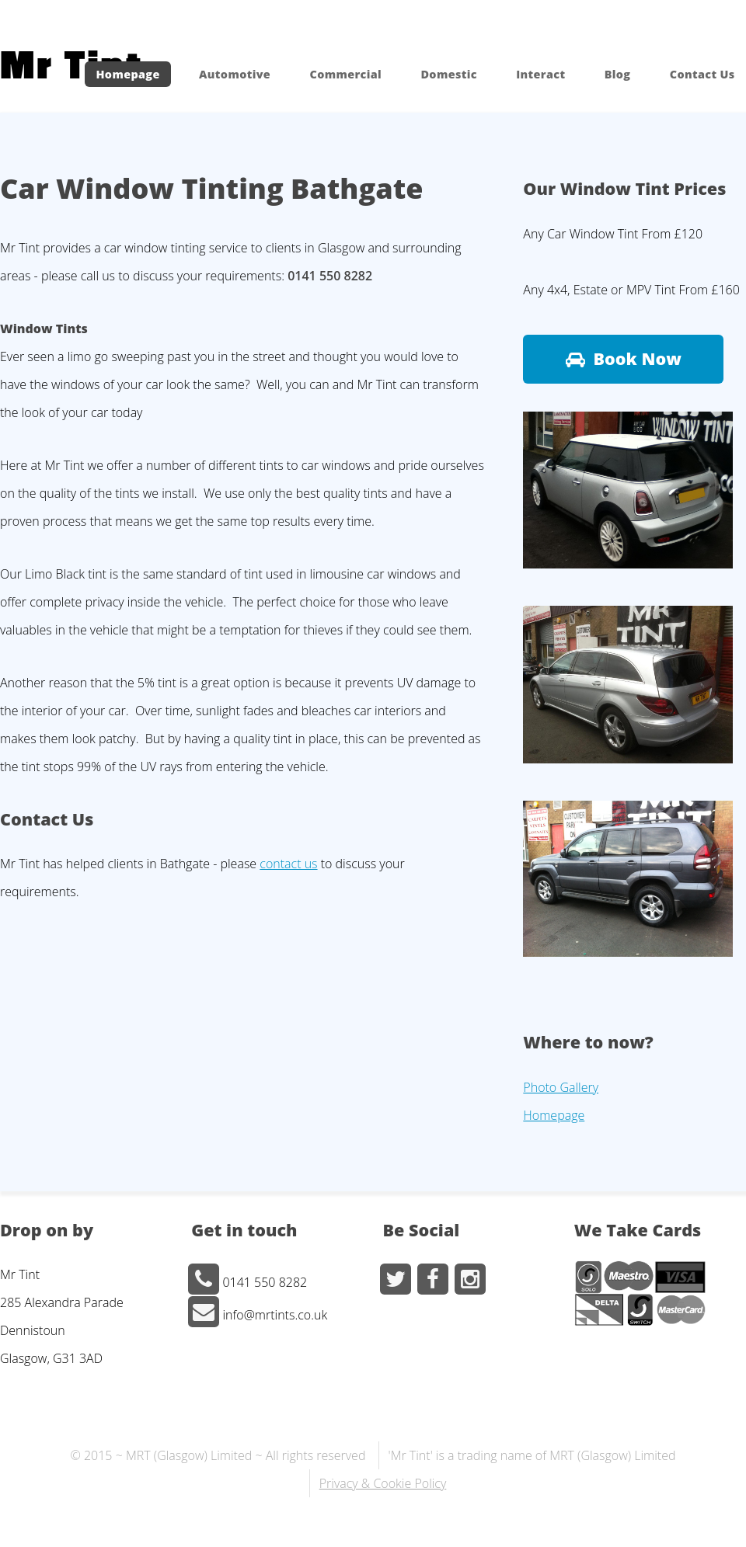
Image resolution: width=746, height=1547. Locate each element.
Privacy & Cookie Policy (383, 1483)
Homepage (127, 74)
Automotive (234, 74)
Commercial (345, 74)
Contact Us (702, 74)
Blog (618, 74)
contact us (288, 863)
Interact (540, 74)
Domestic (448, 74)
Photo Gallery (560, 1087)
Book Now (638, 358)
